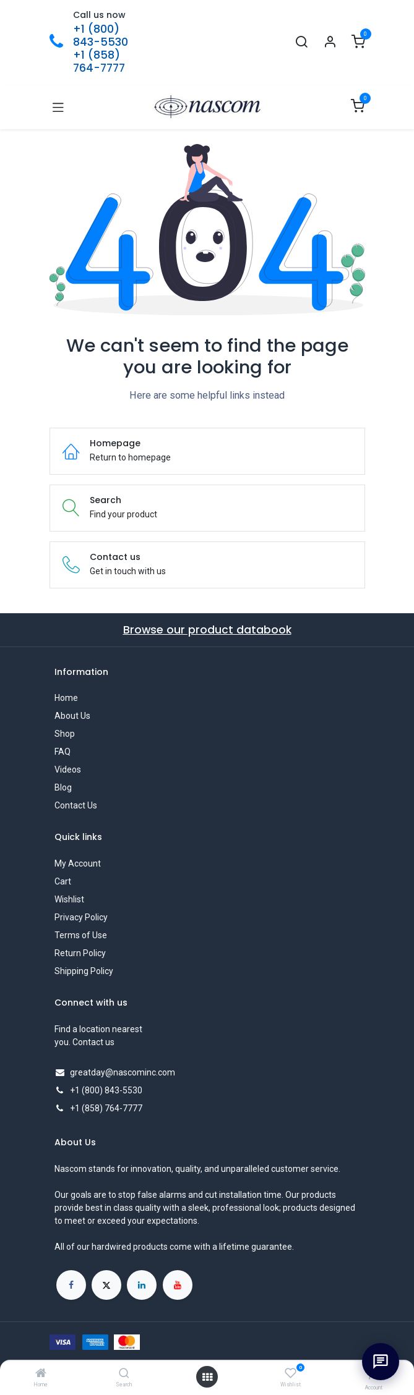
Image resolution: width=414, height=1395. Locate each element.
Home (66, 698)
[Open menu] (207, 1377)
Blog (63, 787)
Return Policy (80, 953)
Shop (64, 734)
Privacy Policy (81, 917)
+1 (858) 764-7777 (99, 61)
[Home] (40, 1374)
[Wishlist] (290, 1373)
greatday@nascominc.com (122, 1072)
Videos (67, 769)
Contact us (93, 1042)
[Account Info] (330, 42)
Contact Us (75, 805)
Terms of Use (80, 935)
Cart (62, 881)
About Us (72, 716)
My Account (77, 863)
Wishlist (69, 899)
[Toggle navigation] (58, 107)
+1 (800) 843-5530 (100, 35)
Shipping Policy (83, 971)
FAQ (62, 752)
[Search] (124, 1374)
